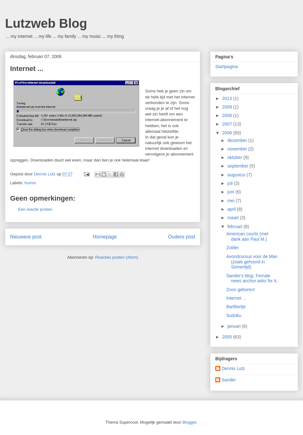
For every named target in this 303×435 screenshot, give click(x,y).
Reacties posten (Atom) (116, 257)
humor (30, 182)
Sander (229, 379)
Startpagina (226, 66)
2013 (227, 98)
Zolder (232, 247)
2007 (227, 123)
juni (231, 191)
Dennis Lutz (233, 368)
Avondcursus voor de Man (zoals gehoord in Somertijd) (251, 262)
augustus (237, 174)
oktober (235, 157)
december (237, 140)
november (237, 148)
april (232, 209)
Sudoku (233, 315)
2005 (227, 336)
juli (230, 183)
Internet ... (236, 298)
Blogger (189, 422)
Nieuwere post (26, 236)
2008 (227, 115)
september (238, 165)
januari (234, 326)
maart (233, 217)
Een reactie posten (35, 209)
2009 (227, 106)
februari (235, 226)
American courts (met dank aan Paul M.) (247, 236)
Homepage (105, 236)
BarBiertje (236, 306)
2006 (227, 132)
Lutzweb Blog (46, 23)
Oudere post (181, 236)
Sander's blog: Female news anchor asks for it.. (252, 278)
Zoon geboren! (240, 289)
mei (231, 200)
